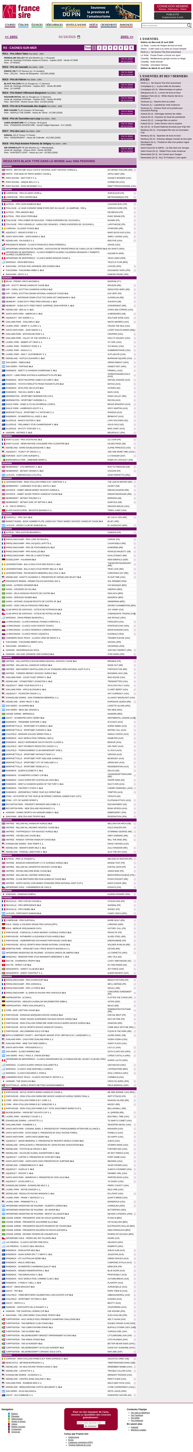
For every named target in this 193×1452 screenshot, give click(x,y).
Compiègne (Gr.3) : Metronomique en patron (161, 89)
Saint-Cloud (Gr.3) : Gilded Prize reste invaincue (163, 151)
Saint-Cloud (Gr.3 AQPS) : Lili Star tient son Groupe (165, 148)
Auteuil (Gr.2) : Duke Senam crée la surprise (161, 123)
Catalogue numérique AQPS (80, 1442)
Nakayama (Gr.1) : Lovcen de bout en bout (161, 92)
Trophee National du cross (79, 1445)
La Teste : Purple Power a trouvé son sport (160, 55)
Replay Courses (18, 1427)
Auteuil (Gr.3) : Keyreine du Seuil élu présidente (163, 117)
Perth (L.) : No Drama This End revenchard (161, 52)
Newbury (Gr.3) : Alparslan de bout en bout (161, 135)
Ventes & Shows (76, 25)
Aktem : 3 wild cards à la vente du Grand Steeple (163, 49)
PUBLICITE (172, 15)
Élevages (37, 25)
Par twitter (135, 1418)
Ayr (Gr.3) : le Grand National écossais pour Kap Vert (165, 127)
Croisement (16, 1429)
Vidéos (93, 25)
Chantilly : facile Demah (152, 61)
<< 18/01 (11, 37)
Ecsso (71, 1440)
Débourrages (54, 25)
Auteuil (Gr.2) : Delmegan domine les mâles (161, 114)
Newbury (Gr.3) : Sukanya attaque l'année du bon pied (166, 139)
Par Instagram (137, 1420)
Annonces (126, 25)
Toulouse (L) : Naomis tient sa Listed (158, 101)
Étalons (23, 25)
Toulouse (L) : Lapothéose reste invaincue (160, 105)
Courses (10, 25)
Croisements (109, 25)
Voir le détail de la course (127, 60)
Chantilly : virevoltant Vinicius (154, 65)
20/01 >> (127, 37)
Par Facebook (137, 1415)
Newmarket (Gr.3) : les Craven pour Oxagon (161, 154)
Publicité (134, 1427)
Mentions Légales (138, 1430)
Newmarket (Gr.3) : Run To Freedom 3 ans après (163, 157)
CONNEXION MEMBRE (172, 7)
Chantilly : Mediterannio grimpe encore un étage (163, 58)
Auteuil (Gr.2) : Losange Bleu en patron (159, 120)
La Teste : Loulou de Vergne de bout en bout (161, 45)
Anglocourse (73, 1437)
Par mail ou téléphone (140, 1413)
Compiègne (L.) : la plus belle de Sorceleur (161, 86)
